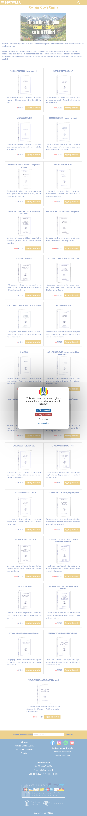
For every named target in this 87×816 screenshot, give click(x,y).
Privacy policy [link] (43, 423)
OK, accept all (43, 410)
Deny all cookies (43, 415)
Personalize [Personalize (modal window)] (43, 419)
